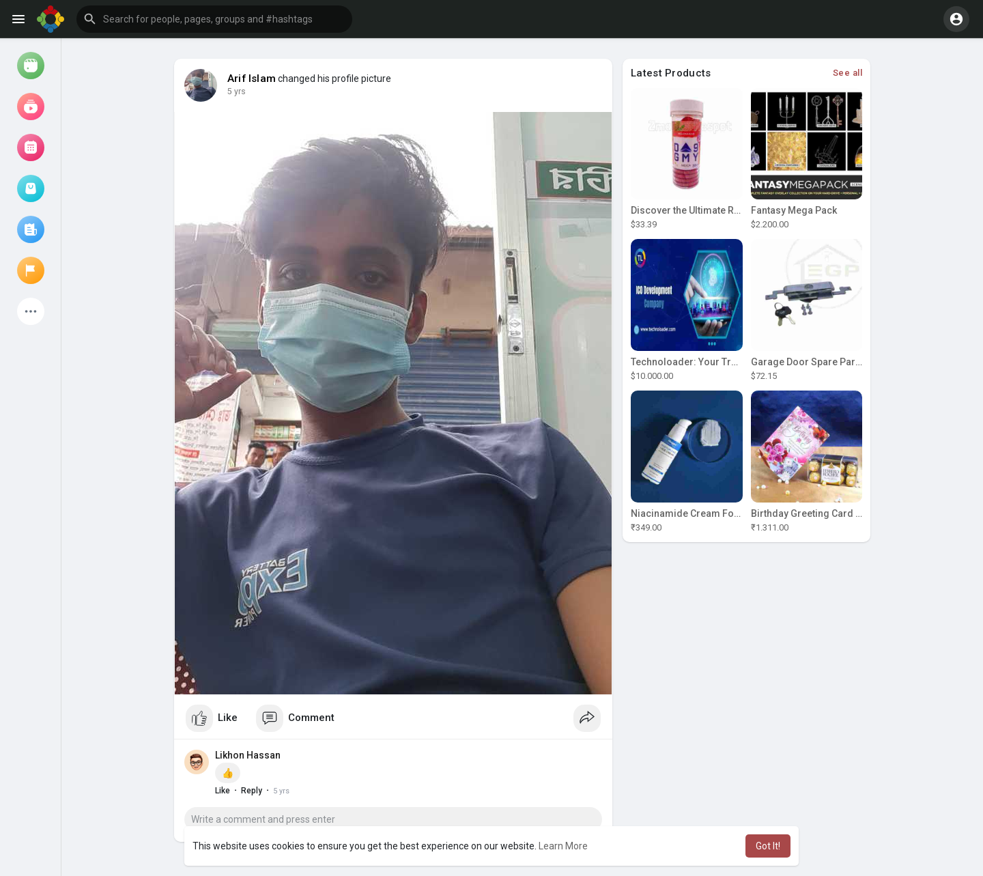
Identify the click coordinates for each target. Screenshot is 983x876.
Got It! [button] (768, 845)
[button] (214, 19)
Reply (251, 790)
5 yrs (236, 91)
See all (848, 73)
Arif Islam (251, 78)
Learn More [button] (563, 845)
